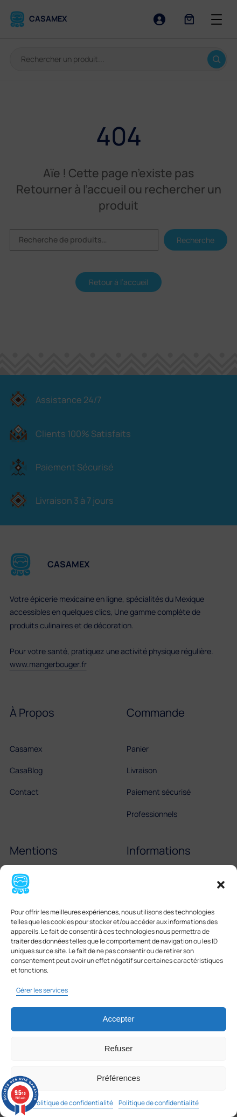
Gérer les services (42, 990)
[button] (220, 884)
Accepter (118, 1018)
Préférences (119, 1078)
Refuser (118, 1048)
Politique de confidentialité (73, 1102)
